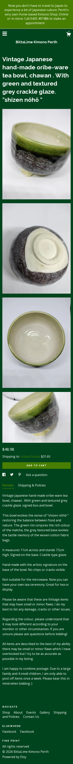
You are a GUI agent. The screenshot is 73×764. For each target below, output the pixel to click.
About (18, 712)
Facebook (9, 731)
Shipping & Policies (32, 485)
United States (30, 456)
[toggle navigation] (4, 34)
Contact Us (31, 717)
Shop (6, 712)
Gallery (45, 712)
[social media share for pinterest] (20, 475)
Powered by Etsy (14, 757)
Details (8, 485)
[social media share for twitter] (12, 475)
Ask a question (36, 475)
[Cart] (68, 35)
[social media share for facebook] (4, 475)
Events (31, 712)
